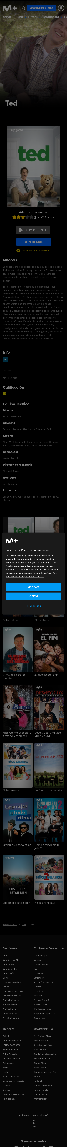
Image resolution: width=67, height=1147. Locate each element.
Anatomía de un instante (45, 982)
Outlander (39, 978)
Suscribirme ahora (41, 8)
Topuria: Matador (11, 1076)
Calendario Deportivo (13, 1094)
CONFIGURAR (33, 606)
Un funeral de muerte (48, 790)
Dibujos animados (42, 1009)
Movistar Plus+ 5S (42, 1058)
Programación (40, 1099)
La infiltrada (39, 973)
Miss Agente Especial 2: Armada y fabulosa (17, 734)
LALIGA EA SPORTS (11, 1045)
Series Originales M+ (13, 991)
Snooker (7, 1090)
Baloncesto (50, 17)
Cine (19, 17)
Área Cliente (40, 1049)
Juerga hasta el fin (46, 675)
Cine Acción (8, 973)
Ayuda (33, 1124)
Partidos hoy (9, 1099)
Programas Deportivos (44, 1013)
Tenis (5, 1067)
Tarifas (37, 1076)
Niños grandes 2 (44, 902)
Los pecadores (41, 964)
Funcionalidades (41, 1040)
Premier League (10, 1049)
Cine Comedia (10, 969)
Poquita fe (39, 991)
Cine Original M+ (11, 960)
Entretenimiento (11, 1018)
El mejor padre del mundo (14, 676)
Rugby (6, 1072)
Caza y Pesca (40, 1018)
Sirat (36, 969)
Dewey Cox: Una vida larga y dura (47, 734)
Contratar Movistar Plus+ (46, 1072)
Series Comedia (10, 1004)
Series (7, 17)
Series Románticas (12, 995)
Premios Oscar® (42, 1000)
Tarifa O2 (38, 1081)
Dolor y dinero (11, 620)
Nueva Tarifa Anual (43, 1085)
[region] (33, 573)
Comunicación (41, 1094)
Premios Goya (40, 1004)
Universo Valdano (11, 1058)
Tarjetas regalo (41, 1090)
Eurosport (8, 1085)
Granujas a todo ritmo (17, 845)
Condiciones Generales (45, 1054)
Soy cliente (33, 230)
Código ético (40, 1063)
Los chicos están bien (16, 902)
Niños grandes (12, 790)
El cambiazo (42, 620)
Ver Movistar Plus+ (42, 1036)
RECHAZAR (33, 586)
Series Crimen (9, 1009)
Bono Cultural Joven (43, 1045)
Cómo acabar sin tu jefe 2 (47, 846)
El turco (37, 987)
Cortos (6, 978)
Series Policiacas (11, 1000)
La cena (37, 960)
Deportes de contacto (13, 1081)
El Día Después (10, 1054)
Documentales (10, 1013)
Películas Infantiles (12, 982)
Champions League (12, 1040)
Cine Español (9, 964)
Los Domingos (40, 955)
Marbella (38, 995)
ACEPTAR (33, 596)
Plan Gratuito (40, 1067)
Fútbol (32, 17)
